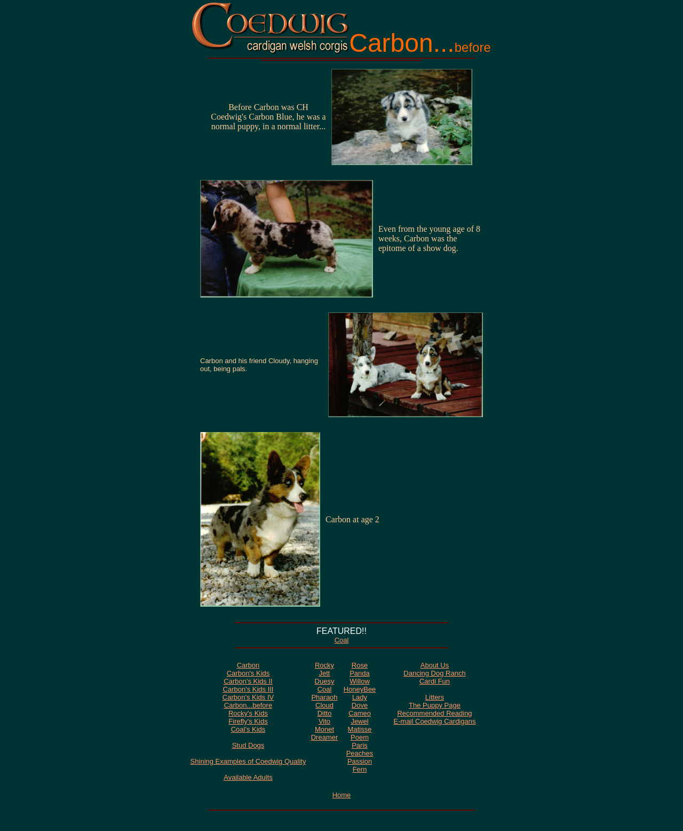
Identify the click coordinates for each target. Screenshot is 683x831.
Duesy (325, 681)
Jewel (359, 721)
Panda (360, 673)
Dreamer (324, 737)
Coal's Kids (248, 729)
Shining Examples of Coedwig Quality (248, 761)
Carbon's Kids (248, 673)
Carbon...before (248, 705)
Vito (324, 721)
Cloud (324, 705)
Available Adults (248, 777)
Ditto (324, 713)
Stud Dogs (248, 745)
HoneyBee (360, 689)
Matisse (360, 729)
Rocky (324, 665)
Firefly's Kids (247, 721)
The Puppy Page (434, 705)
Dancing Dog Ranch (434, 673)
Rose (360, 665)
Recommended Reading (434, 713)
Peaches (360, 753)
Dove (360, 705)
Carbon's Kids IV (248, 697)
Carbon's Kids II (248, 681)
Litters (434, 697)
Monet (324, 729)
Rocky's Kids (248, 713)
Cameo (359, 713)
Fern (360, 769)
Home (341, 795)
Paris (360, 745)
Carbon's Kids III (248, 689)
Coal (342, 640)
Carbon (248, 665)
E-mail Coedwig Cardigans (435, 721)
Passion (359, 761)
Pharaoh (324, 697)
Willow (360, 681)
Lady (359, 697)
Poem (360, 737)
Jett (324, 673)
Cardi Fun (434, 681)
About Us (434, 665)
